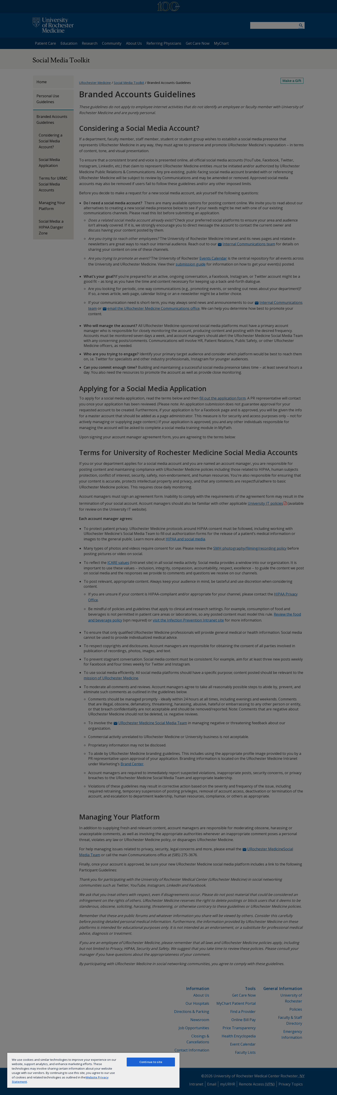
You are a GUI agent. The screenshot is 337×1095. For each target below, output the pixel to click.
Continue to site (150, 1062)
